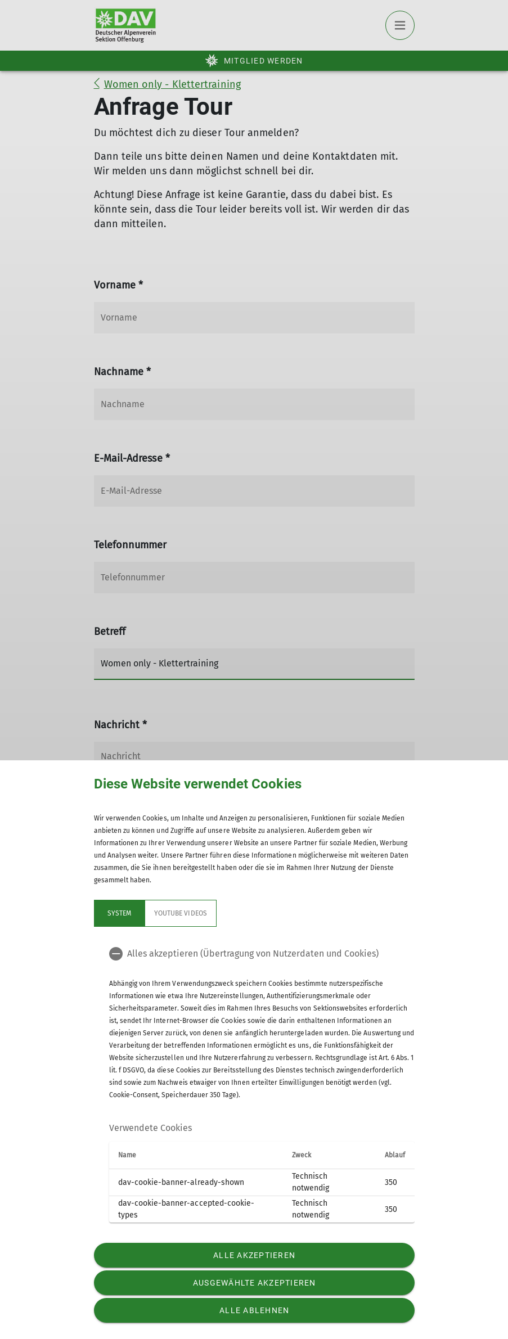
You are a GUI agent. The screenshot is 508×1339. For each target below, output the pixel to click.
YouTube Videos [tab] (180, 913)
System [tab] (119, 913)
